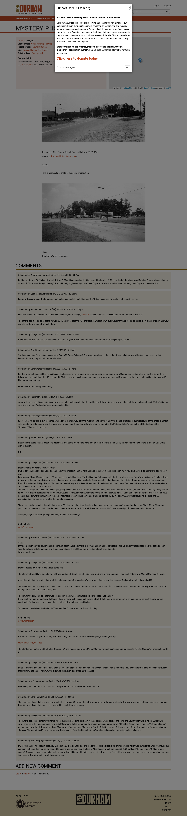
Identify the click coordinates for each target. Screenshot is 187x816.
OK (127, 68)
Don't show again (66, 67)
